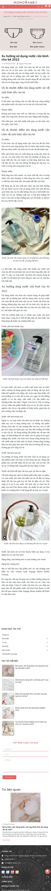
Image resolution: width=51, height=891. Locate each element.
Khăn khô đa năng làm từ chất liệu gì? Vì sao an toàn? (31, 681)
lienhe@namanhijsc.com (13, 863)
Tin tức (4, 642)
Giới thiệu (5, 646)
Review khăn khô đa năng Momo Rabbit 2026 (30, 709)
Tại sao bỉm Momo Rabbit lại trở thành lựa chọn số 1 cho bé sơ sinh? (31, 723)
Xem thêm (6, 840)
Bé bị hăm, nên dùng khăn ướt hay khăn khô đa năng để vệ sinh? (31, 667)
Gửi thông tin (9, 777)
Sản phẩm (5, 638)
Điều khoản (6, 650)
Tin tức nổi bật (10, 661)
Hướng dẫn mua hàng (9, 654)
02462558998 (9, 859)
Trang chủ (5, 635)
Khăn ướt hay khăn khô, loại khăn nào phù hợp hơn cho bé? (31, 695)
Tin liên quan (11, 789)
